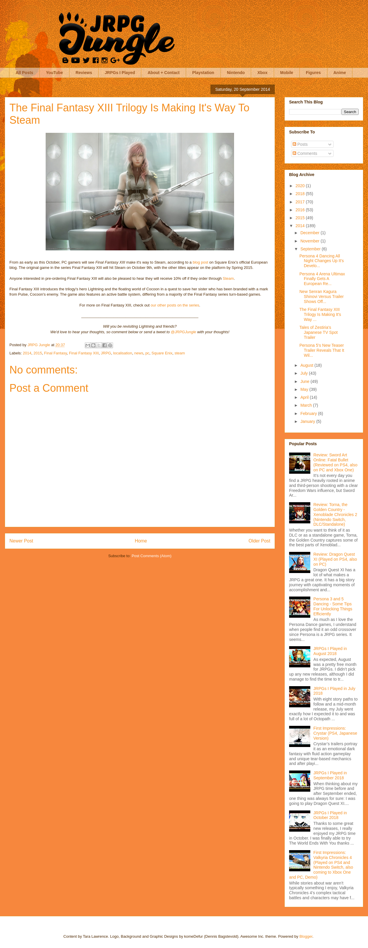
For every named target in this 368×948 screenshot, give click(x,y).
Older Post (259, 540)
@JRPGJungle (183, 332)
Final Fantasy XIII (84, 353)
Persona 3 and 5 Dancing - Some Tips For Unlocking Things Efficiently (333, 606)
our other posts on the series (175, 305)
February (309, 413)
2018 (301, 193)
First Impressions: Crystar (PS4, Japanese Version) (335, 733)
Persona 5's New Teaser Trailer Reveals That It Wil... (321, 350)
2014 (27, 353)
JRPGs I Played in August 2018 (330, 651)
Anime (340, 72)
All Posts (24, 72)
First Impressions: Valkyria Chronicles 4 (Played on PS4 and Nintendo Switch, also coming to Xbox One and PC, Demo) (321, 865)
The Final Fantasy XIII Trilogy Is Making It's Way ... (320, 314)
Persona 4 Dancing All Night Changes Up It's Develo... (321, 261)
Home (141, 540)
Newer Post (21, 540)
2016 (301, 209)
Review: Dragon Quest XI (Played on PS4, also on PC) (335, 559)
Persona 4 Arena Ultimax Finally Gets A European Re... (322, 279)
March (306, 405)
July (304, 373)
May (304, 389)
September (310, 249)
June (305, 381)
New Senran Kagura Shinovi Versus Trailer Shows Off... (321, 296)
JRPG (106, 353)
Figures (313, 72)
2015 (38, 353)
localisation (122, 353)
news (138, 353)
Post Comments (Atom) (151, 556)
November (310, 241)
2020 (301, 185)
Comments (305, 153)
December (310, 232)
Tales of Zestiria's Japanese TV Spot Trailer (318, 332)
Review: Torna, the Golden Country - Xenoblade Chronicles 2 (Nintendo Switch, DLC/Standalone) (335, 514)
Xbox (262, 72)
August (307, 365)
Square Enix (162, 353)
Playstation (203, 72)
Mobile (286, 72)
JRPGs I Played (120, 72)
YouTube (54, 72)
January (308, 421)
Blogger (305, 936)
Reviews (84, 72)
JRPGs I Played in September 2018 (330, 775)
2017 (301, 202)
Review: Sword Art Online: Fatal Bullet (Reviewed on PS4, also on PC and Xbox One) (335, 462)
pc (147, 353)
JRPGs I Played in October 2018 (330, 815)
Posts (300, 144)
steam (180, 353)
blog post (200, 262)
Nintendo (236, 72)
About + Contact (163, 72)
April (305, 397)
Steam (228, 278)
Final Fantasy (55, 353)
